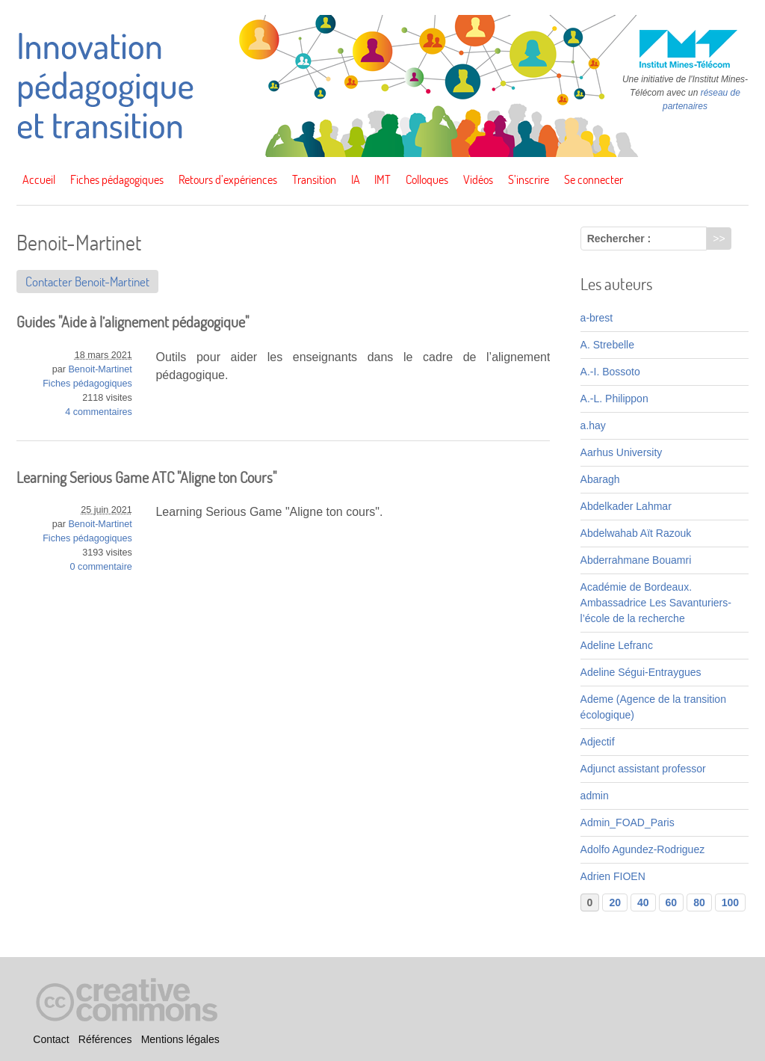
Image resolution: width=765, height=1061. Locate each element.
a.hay (593, 425)
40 (643, 902)
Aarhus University (621, 452)
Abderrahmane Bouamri (636, 560)
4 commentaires (98, 412)
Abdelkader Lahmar (626, 506)
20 (615, 902)
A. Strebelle (607, 345)
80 (699, 902)
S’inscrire (528, 179)
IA (355, 179)
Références (105, 1039)
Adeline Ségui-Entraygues (640, 672)
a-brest (596, 318)
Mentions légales (180, 1039)
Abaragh (600, 479)
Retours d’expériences (228, 179)
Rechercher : (619, 239)
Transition (314, 179)
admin (594, 796)
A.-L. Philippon (614, 399)
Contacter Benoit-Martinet (87, 281)
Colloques (427, 179)
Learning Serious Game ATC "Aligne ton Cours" (146, 477)
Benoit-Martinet (99, 369)
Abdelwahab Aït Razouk (636, 533)
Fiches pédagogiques (117, 179)
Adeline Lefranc (616, 645)
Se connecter (593, 179)
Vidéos (478, 179)
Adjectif (597, 742)
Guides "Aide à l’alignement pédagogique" (132, 322)
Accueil (38, 179)
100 (730, 902)
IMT (382, 179)
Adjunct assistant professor (643, 769)
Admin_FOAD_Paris (627, 822)
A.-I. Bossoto (610, 372)
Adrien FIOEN (612, 876)
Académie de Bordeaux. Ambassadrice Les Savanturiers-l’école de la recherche (655, 602)
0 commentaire (101, 567)
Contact (51, 1039)
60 (672, 902)
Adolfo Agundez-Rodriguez (642, 849)
